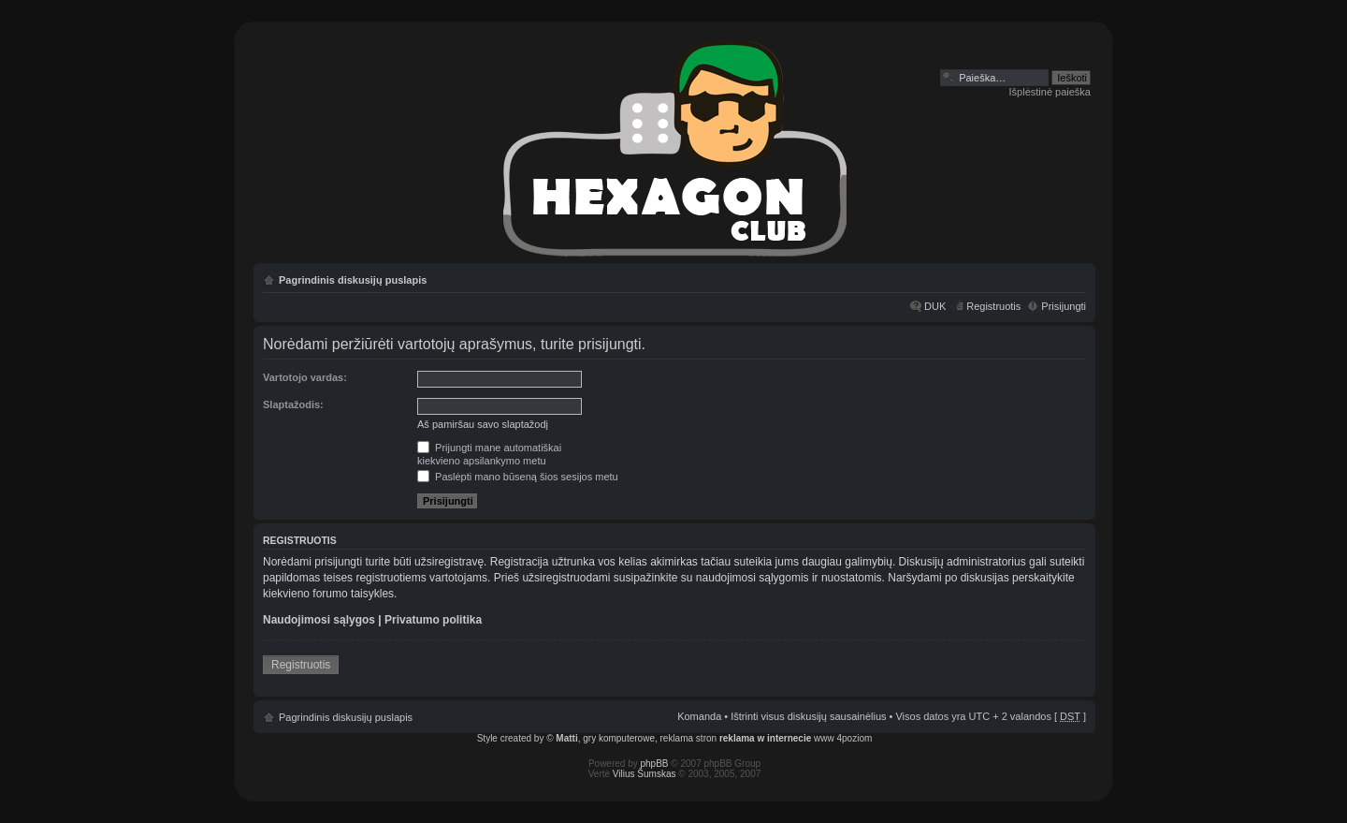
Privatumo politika (433, 619)
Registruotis (993, 306)
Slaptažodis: (293, 404)
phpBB (655, 763)
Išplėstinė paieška (1050, 91)
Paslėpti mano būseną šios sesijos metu (517, 476)
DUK (935, 306)
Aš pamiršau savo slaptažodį (482, 424)
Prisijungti (1063, 306)
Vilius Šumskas (644, 774)
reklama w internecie (765, 738)
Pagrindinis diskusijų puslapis (353, 280)
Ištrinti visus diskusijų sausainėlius (808, 716)
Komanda (699, 716)
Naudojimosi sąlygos (319, 619)
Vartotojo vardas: (305, 377)
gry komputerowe (619, 738)
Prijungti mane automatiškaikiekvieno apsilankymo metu (489, 454)
